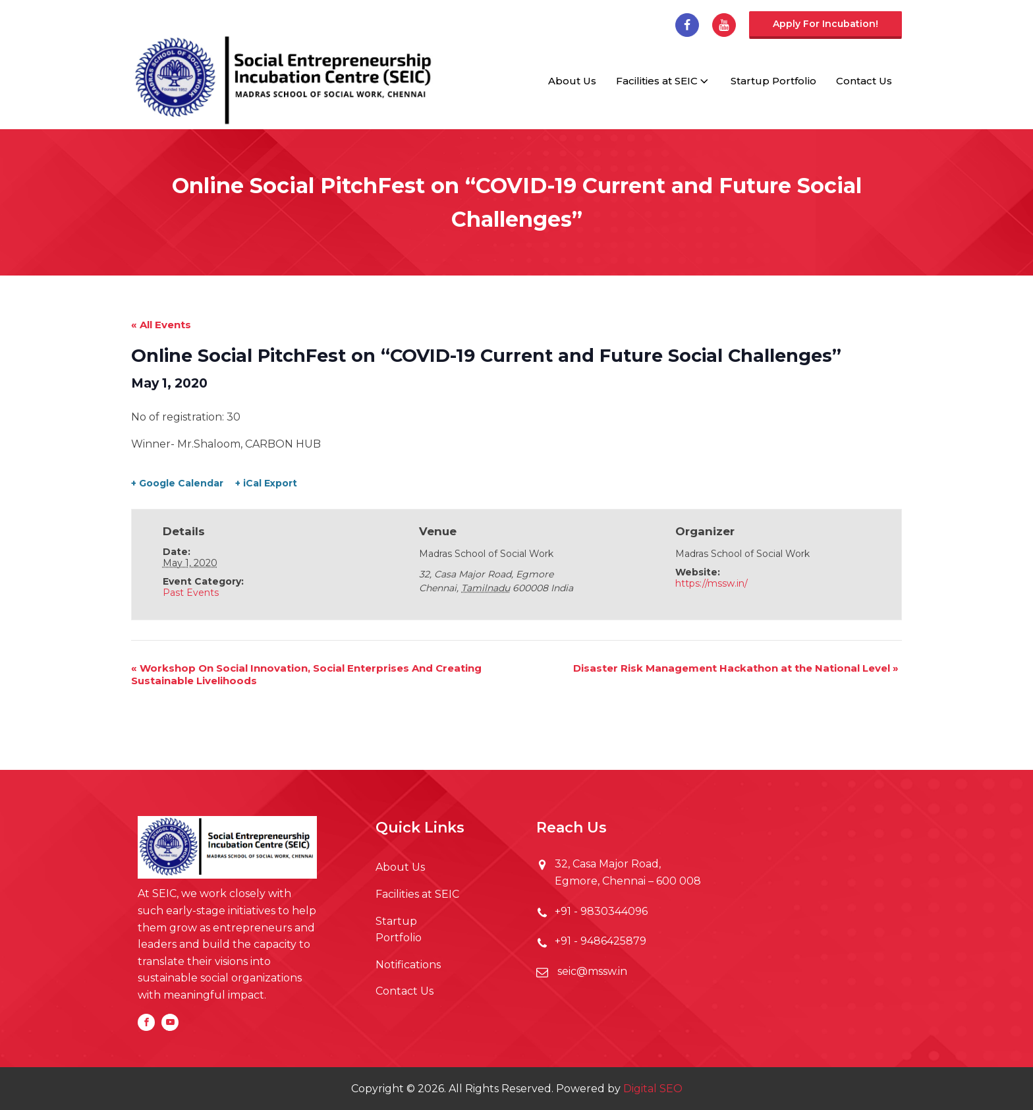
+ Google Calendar (177, 483)
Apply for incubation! (825, 24)
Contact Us (864, 80)
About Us (572, 80)
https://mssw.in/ (711, 583)
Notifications (408, 964)
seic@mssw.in (591, 971)
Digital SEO (653, 1088)
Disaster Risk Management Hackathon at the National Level (736, 668)
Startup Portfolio (773, 80)
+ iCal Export (266, 483)
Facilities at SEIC (663, 81)
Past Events (191, 593)
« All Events (161, 324)
